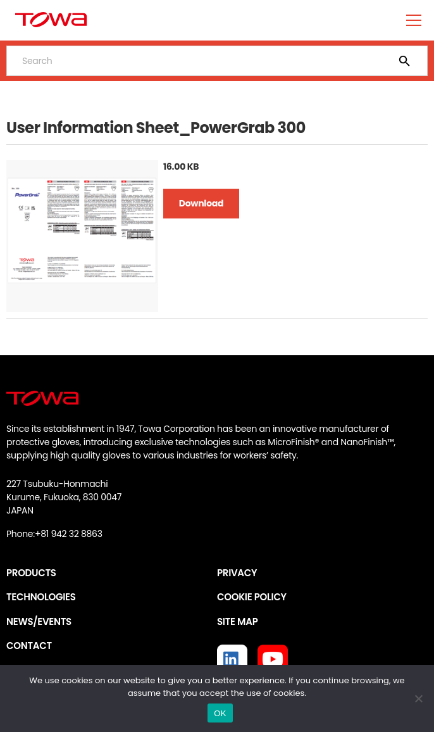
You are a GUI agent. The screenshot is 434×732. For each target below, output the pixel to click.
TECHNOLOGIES (41, 596)
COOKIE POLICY (252, 596)
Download (201, 203)
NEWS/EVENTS (38, 621)
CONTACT (29, 645)
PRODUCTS (31, 572)
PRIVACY (237, 572)
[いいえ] (418, 698)
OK (220, 713)
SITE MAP (237, 621)
